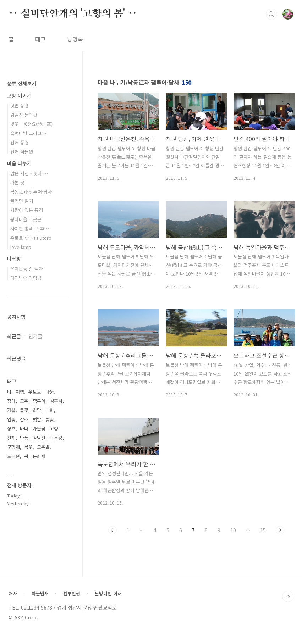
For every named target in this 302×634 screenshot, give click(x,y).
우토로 (34, 391)
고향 (54, 428)
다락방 (14, 258)
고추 (24, 400)
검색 (271, 14)
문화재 (39, 456)
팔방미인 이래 (108, 593)
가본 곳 (17, 182)
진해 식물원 (21, 151)
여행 (20, 391)
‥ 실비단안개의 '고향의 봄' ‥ (73, 14)
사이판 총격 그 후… (29, 228)
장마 (11, 400)
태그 (40, 39)
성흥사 (56, 400)
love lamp (20, 247)
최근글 (14, 336)
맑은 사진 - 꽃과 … (29, 173)
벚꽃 (49, 419)
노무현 (13, 456)
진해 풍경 (19, 142)
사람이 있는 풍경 (26, 210)
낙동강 (56, 437)
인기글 (35, 336)
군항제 (13, 447)
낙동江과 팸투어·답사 (31, 191)
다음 (280, 530)
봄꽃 (28, 447)
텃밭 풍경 (19, 105)
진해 (11, 437)
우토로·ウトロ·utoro (30, 237)
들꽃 (24, 410)
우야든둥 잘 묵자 (26, 268)
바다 (24, 428)
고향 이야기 (19, 95)
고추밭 (43, 447)
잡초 (24, 419)
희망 (37, 410)
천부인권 (71, 593)
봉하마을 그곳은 (26, 219)
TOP (287, 596)
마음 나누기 (19, 163)
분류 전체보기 (21, 83)
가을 (11, 410)
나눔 (49, 391)
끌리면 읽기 (21, 201)
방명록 (75, 39)
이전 (112, 530)
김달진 (39, 437)
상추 (11, 428)
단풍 (24, 437)
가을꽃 (39, 428)
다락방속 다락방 (26, 277)
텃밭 (37, 419)
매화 (49, 410)
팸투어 (39, 400)
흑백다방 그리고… (28, 133)
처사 (13, 593)
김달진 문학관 (23, 114)
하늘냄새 (40, 593)
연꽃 (11, 419)
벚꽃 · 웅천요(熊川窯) (31, 124)
